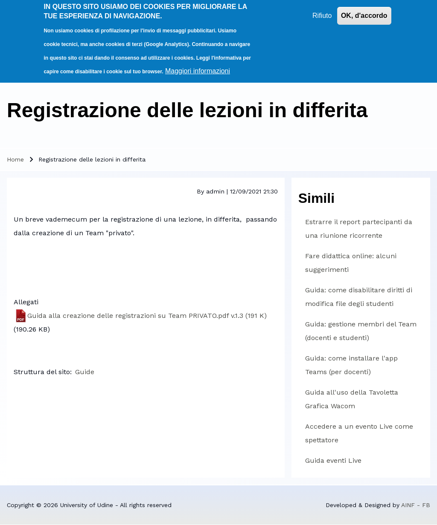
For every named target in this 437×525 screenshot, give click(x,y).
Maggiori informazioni (197, 68)
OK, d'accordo (364, 12)
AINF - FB (415, 505)
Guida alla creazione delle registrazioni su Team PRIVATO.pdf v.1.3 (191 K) (147, 316)
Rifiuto (322, 12)
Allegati (26, 302)
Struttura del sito (42, 372)
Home (15, 159)
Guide (84, 372)
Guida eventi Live (333, 460)
